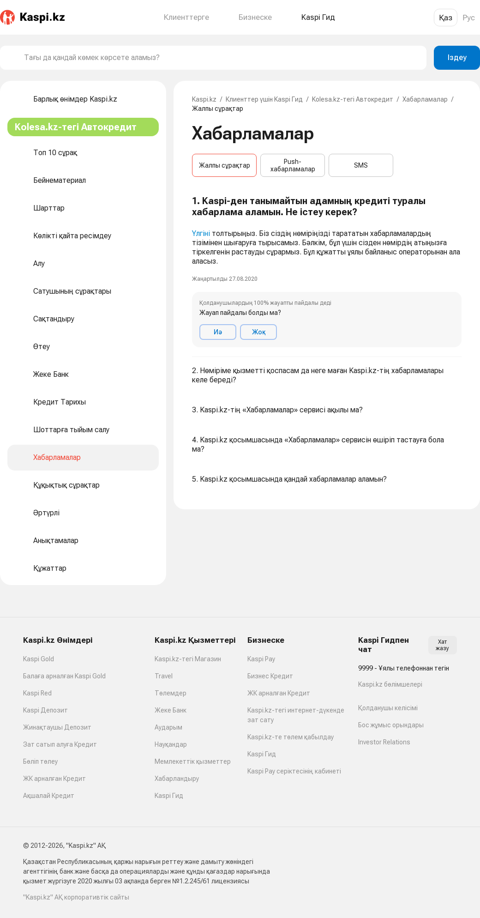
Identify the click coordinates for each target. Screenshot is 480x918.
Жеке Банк (170, 710)
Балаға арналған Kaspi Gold (64, 676)
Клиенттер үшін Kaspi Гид (264, 99)
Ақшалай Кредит (48, 795)
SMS (361, 165)
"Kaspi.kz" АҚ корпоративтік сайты (76, 897)
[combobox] (221, 57)
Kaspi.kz (204, 99)
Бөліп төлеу (40, 761)
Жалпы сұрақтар (224, 165)
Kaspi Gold (38, 659)
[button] (327, 271)
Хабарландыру (177, 778)
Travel (164, 676)
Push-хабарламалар (292, 165)
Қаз (445, 17)
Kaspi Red (37, 693)
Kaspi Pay (261, 659)
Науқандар (171, 744)
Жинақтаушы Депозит (57, 727)
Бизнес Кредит (270, 676)
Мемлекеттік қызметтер (193, 761)
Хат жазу (442, 645)
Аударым (168, 727)
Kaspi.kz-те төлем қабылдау (290, 737)
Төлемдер (170, 693)
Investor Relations (384, 742)
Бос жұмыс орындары (391, 725)
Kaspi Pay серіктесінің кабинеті (294, 771)
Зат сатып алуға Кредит (60, 744)
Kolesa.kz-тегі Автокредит (352, 99)
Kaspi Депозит (45, 710)
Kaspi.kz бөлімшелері (390, 684)
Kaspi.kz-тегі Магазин (188, 659)
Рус (468, 17)
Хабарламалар (425, 99)
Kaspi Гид (169, 795)
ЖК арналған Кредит (54, 778)
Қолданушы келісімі (388, 708)
